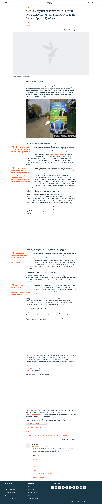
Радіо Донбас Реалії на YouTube (41, 477)
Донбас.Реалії (29, 22)
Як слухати (8, 486)
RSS (6, 495)
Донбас (28, 7)
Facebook (35, 459)
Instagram (35, 466)
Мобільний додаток (10, 489)
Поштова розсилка (10, 492)
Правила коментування (11, 498)
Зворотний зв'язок (33, 498)
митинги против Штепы (56, 154)
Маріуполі (29, 431)
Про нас (30, 486)
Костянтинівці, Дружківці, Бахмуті (36, 423)
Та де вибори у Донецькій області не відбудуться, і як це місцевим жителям (48, 435)
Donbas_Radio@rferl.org (33, 414)
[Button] (66, 30)
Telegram (35, 463)
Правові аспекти (32, 492)
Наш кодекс (31, 489)
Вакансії (30, 495)
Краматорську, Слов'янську (34, 427)
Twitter (34, 470)
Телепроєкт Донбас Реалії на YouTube (43, 474)
